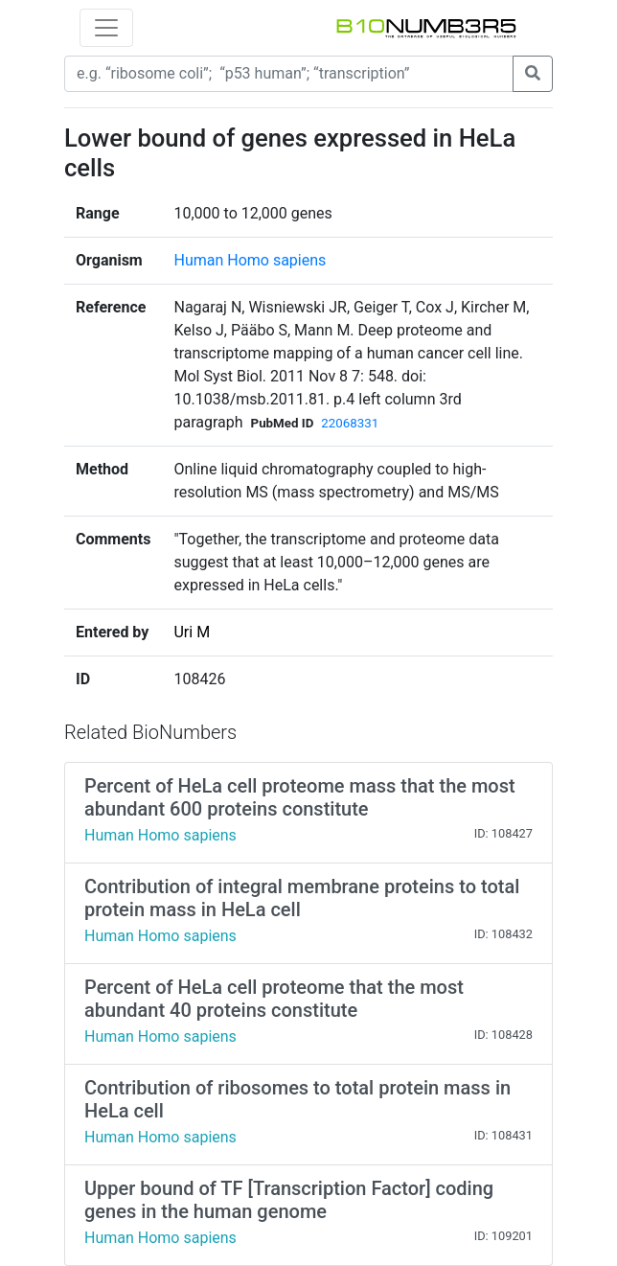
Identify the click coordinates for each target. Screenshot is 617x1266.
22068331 (349, 423)
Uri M (191, 632)
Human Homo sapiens (249, 260)
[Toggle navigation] (106, 28)
